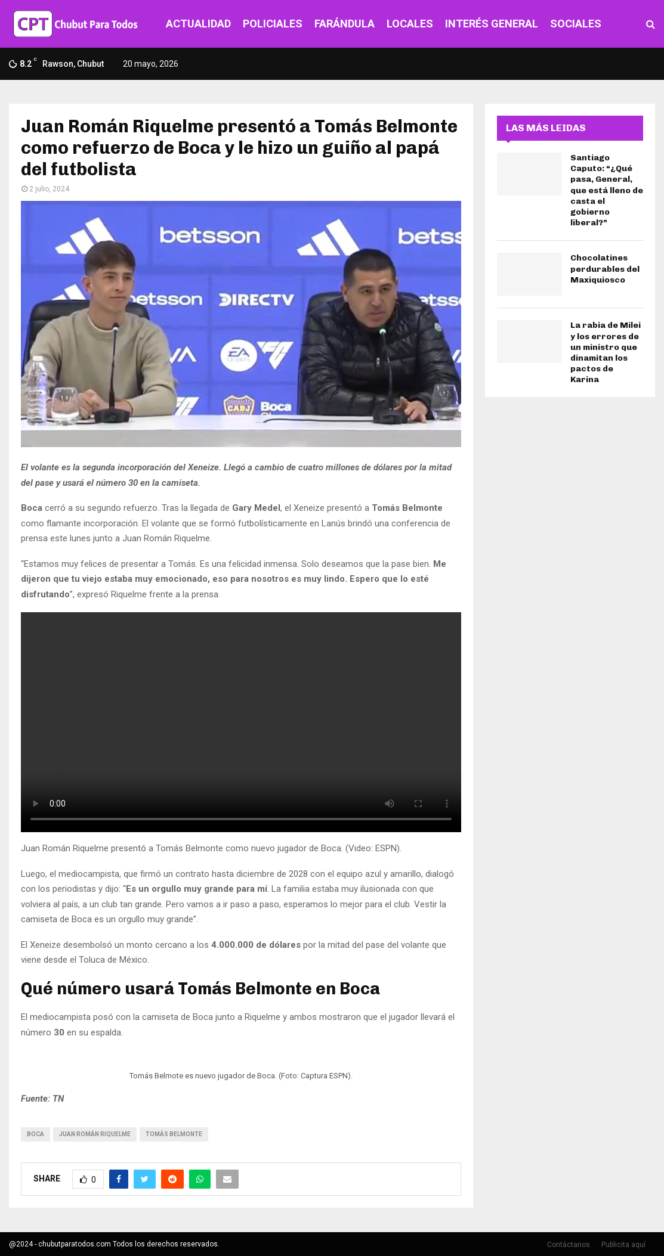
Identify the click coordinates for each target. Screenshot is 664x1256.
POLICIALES (272, 23)
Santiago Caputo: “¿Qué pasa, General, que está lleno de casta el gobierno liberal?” (606, 190)
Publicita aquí (623, 1245)
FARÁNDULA (344, 23)
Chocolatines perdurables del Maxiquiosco (605, 268)
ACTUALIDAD (198, 23)
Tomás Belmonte (174, 1134)
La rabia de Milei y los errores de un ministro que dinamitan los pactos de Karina (605, 352)
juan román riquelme (95, 1134)
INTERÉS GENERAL (491, 23)
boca (35, 1134)
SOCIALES (575, 23)
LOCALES (410, 23)
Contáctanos (568, 1245)
